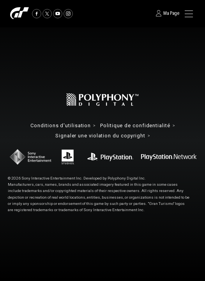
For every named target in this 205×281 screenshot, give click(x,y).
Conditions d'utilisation (60, 125)
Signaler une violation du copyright (100, 136)
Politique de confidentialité (135, 125)
